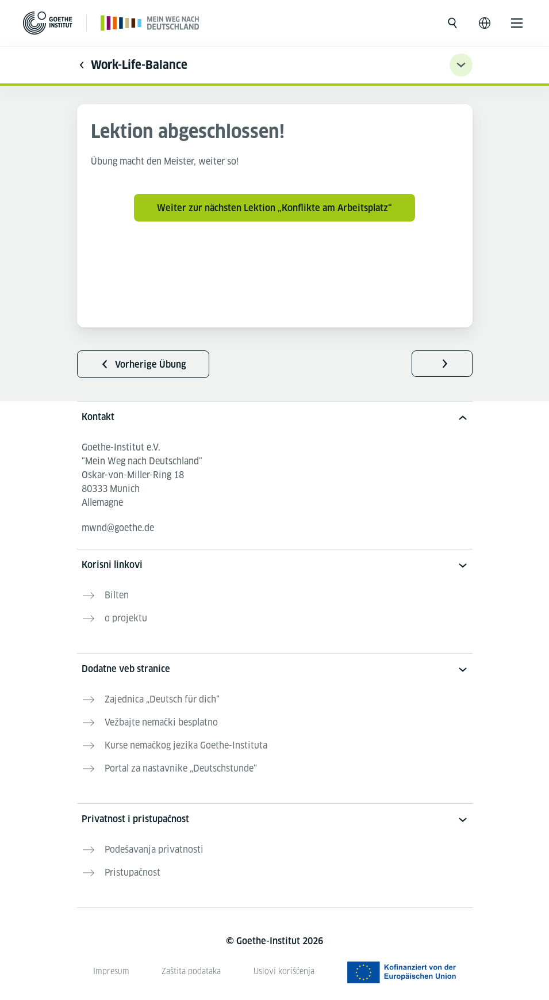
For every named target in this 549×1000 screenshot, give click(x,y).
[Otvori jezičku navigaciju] (484, 23)
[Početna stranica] (150, 23)
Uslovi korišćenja (284, 971)
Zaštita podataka (191, 971)
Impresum (111, 971)
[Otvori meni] (517, 23)
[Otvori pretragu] (452, 23)
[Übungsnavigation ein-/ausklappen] (461, 65)
